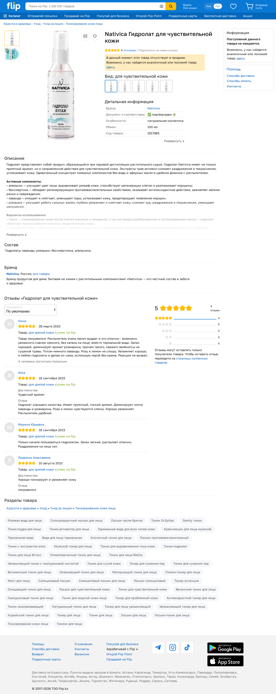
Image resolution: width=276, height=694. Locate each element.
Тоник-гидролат (175, 546)
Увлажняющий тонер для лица (182, 606)
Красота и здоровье (17, 23)
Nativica (153, 108)
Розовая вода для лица (25, 520)
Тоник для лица (100, 615)
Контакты (234, 86)
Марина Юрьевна (31, 424)
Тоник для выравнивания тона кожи (127, 546)
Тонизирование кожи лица (84, 23)
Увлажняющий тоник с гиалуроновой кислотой (43, 563)
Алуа (21, 372)
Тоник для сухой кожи (104, 563)
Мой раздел (190, 8)
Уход (37, 23)
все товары (41, 274)
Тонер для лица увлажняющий (128, 606)
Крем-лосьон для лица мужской (188, 529)
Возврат (38, 654)
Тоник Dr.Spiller (162, 520)
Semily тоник (192, 520)
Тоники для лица (69, 624)
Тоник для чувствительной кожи (142, 589)
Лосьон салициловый (150, 580)
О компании (84, 644)
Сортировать (14, 307)
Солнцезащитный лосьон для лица (76, 520)
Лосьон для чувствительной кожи (84, 589)
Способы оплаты (239, 81)
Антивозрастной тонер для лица (191, 598)
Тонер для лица (68, 615)
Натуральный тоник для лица (74, 606)
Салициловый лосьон (54, 580)
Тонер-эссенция (186, 580)
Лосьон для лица (133, 615)
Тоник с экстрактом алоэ (26, 546)
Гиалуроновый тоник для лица (30, 598)
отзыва (129, 50)
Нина (22, 321)
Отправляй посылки (42, 16)
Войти (187, 4)
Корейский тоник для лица (28, 615)
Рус (217, 6)
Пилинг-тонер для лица (182, 572)
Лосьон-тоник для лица (172, 615)
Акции (247, 16)
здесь (110, 67)
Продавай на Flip (77, 16)
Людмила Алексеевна (34, 457)
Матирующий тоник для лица (134, 572)
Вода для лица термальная (62, 537)
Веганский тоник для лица (196, 589)
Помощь (38, 644)
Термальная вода (20, 537)
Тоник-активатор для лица (69, 529)
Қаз (208, 6)
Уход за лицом (53, 23)
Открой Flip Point (149, 16)
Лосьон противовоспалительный (164, 537)
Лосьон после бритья (127, 520)
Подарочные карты (183, 16)
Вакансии (82, 654)
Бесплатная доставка (220, 16)
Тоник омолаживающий (25, 606)
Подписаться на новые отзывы (158, 50)
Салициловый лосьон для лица (102, 580)
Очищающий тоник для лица (29, 589)
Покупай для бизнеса (113, 16)
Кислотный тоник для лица (111, 537)
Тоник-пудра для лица (24, 529)
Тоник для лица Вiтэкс (24, 555)
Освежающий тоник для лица (82, 572)
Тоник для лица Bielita (126, 555)
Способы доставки (240, 75)
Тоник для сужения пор (191, 563)
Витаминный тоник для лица (29, 572)
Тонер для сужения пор (147, 563)
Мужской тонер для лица (73, 546)
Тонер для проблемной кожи (136, 598)
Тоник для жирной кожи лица (84, 598)
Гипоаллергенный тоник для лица (75, 555)
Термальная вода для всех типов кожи (126, 529)
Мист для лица (19, 580)
